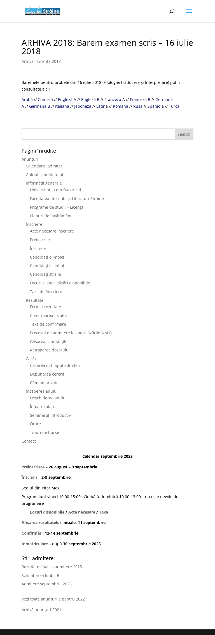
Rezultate (34, 300)
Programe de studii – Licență (56, 207)
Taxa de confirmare (48, 324)
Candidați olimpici (47, 257)
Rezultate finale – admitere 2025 (52, 566)
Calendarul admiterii (45, 166)
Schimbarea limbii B (40, 575)
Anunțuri (30, 159)
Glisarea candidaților (49, 341)
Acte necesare (81, 512)
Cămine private (44, 382)
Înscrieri (29, 477)
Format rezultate (45, 306)
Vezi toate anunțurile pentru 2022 (53, 599)
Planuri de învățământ (51, 215)
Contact (29, 441)
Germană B (39, 106)
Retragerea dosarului (50, 350)
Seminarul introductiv (50, 415)
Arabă (27, 99)
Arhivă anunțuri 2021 (41, 609)
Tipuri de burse (44, 432)
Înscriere (34, 224)
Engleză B (90, 99)
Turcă (174, 106)
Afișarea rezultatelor (41, 522)
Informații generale (44, 183)
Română (120, 106)
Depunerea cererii (47, 374)
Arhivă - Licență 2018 (41, 61)
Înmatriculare (35, 543)
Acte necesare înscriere (52, 231)
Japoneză (82, 106)
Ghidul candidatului (44, 174)
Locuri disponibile (47, 512)
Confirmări (32, 533)
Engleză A (67, 99)
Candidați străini (45, 274)
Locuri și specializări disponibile (60, 283)
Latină (102, 106)
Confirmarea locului (48, 315)
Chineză (45, 99)
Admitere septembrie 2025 (47, 583)
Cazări (32, 358)
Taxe (103, 512)
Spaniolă (156, 106)
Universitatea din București (55, 189)
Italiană (62, 106)
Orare (35, 423)
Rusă (137, 106)
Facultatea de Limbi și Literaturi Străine (67, 198)
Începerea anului (42, 391)
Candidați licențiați (48, 265)
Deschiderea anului (48, 398)
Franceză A (114, 99)
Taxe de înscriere (46, 291)
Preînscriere (41, 239)
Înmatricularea (44, 406)
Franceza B (140, 99)
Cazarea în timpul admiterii (55, 365)
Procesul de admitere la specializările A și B (71, 332)
